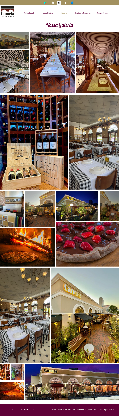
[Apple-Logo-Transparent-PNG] (72, 3)
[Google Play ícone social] (45, 3)
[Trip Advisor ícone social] (59, 3)
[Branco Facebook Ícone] (65, 3)
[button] (102, 13)
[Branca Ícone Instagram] (52, 3)
